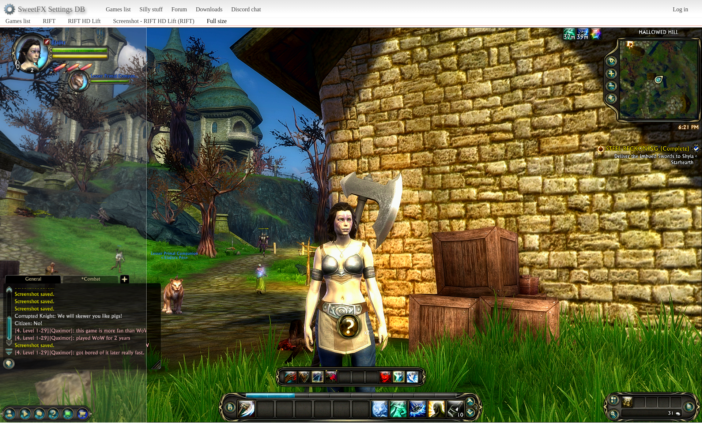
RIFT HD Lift (84, 21)
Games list (118, 9)
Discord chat (246, 9)
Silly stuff (151, 9)
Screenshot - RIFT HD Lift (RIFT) (153, 21)
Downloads (209, 9)
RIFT (49, 21)
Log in (680, 9)
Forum (179, 9)
